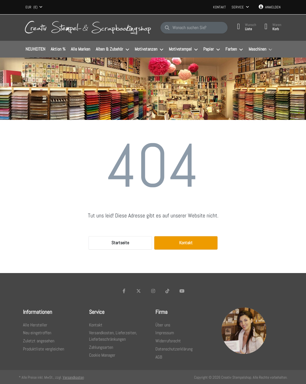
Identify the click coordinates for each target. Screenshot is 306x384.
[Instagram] (153, 291)
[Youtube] (182, 291)
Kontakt (219, 7)
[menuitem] (35, 49)
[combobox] (34, 7)
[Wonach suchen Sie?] (194, 28)
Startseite (120, 243)
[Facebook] (124, 291)
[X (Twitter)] (138, 291)
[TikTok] (167, 291)
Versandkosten (73, 377)
